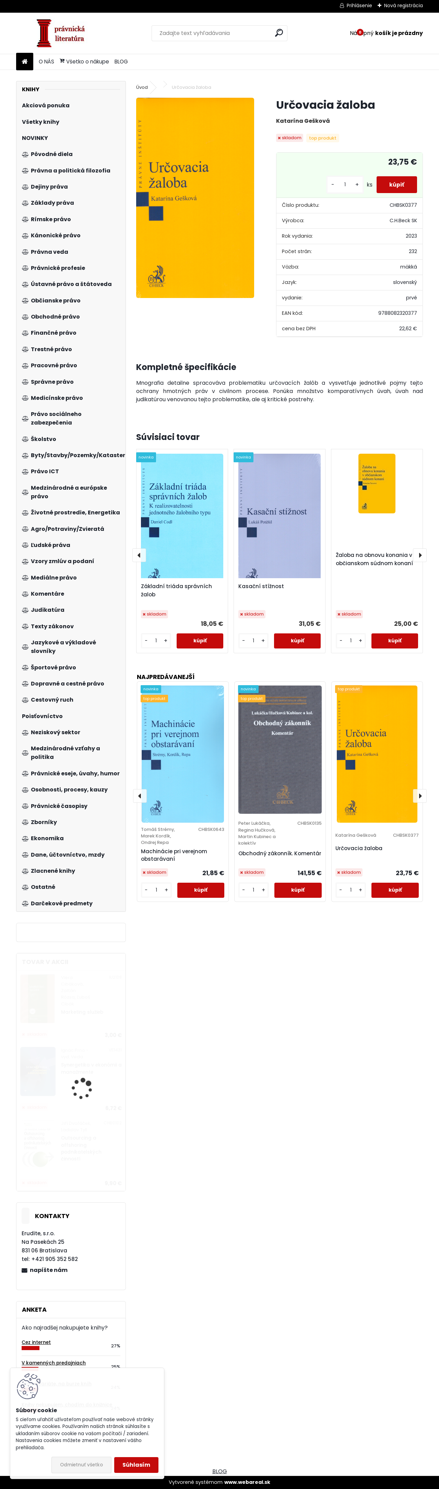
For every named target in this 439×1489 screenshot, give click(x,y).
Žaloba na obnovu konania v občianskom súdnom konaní (374, 559)
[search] (279, 33)
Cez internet (36, 1342)
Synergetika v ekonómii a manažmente (91, 1068)
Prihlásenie (359, 5)
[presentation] (139, 555)
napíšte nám (49, 1270)
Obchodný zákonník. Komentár (279, 853)
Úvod (142, 87)
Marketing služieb (82, 1012)
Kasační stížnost (261, 586)
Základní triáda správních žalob (176, 590)
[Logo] (63, 33)
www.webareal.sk (247, 1482)
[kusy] (342, 185)
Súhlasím (136, 1465)
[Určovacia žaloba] (195, 198)
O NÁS (46, 61)
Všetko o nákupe (84, 61)
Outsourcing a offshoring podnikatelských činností (81, 1148)
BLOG (121, 61)
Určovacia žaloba (358, 848)
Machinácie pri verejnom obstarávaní (174, 855)
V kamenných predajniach (54, 1363)
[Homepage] (24, 62)
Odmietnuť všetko (81, 1465)
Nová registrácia (403, 5)
